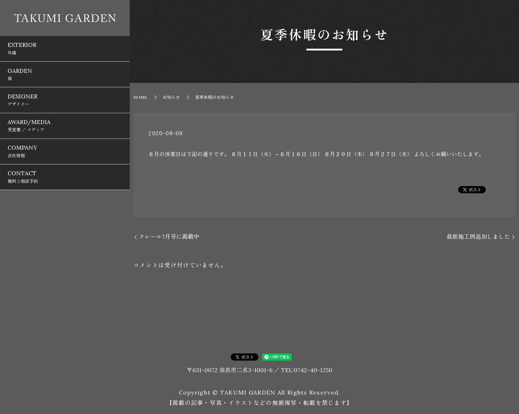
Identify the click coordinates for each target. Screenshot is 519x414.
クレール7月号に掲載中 (169, 236)
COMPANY (64, 114)
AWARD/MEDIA (64, 97)
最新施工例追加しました (478, 236)
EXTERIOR (64, 44)
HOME (140, 97)
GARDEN (64, 61)
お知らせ (171, 97)
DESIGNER (64, 79)
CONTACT (64, 132)
